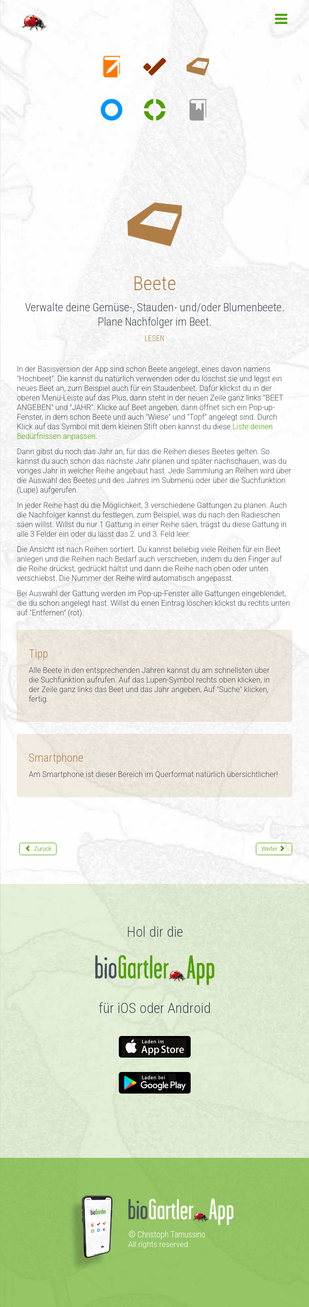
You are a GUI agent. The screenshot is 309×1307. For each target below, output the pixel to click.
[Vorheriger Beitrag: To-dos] (38, 849)
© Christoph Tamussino (167, 1234)
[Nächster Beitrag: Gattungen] (274, 849)
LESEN (154, 338)
